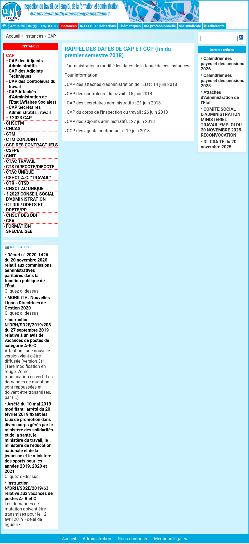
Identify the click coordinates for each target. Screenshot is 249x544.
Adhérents (214, 26)
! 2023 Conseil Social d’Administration (30, 196)
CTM (10, 134)
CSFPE (12, 150)
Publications (105, 26)
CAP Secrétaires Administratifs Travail (30, 110)
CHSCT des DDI (21, 215)
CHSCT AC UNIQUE (24, 188)
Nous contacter (132, 538)
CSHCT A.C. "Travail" (28, 177)
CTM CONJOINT (22, 139)
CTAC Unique (20, 172)
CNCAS (13, 128)
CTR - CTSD (17, 183)
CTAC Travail (20, 161)
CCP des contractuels (32, 145)
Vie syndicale (190, 26)
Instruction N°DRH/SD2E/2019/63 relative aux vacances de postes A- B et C (29, 490)
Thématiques (130, 26)
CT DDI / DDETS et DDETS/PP (24, 207)
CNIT (11, 155)
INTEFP (86, 26)
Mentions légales (170, 538)
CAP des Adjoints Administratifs (26, 63)
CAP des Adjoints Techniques (26, 73)
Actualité (17, 26)
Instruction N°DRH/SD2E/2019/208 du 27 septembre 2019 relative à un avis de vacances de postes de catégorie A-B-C (28, 332)
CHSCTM (15, 123)
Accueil (13, 36)
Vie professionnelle (160, 26)
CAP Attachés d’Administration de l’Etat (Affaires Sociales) (32, 97)
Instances (68, 26)
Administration (97, 538)
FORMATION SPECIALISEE (19, 229)
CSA (10, 220)
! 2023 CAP (20, 117)
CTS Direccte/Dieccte (30, 166)
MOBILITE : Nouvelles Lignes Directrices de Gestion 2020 (27, 303)
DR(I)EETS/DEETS (42, 26)
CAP (52, 36)
